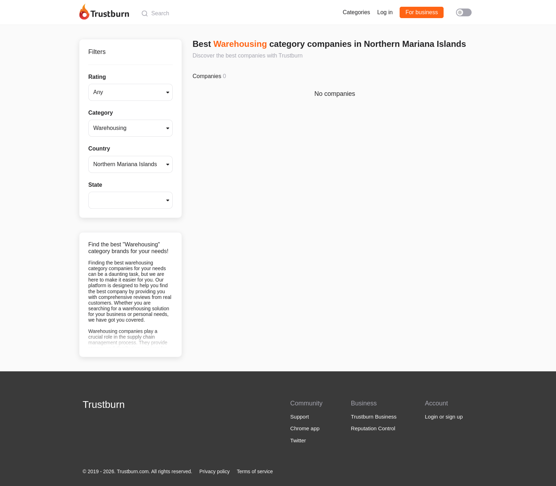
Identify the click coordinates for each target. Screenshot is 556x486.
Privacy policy (214, 471)
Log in (385, 12)
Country (99, 149)
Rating (97, 77)
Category (100, 113)
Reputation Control (373, 428)
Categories (356, 12)
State (95, 185)
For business (421, 12)
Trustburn (104, 404)
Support (299, 417)
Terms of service (255, 471)
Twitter (298, 440)
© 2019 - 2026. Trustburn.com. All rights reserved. (137, 471)
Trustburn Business (374, 417)
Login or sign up (444, 417)
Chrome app (305, 428)
